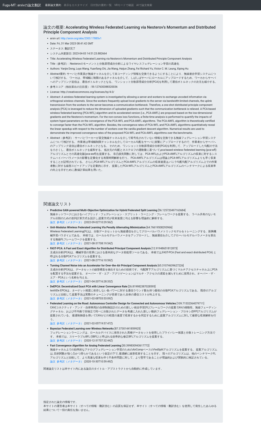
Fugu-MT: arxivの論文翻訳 (22, 5)
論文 (52, 222)
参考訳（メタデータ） (70, 222)
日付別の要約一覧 (101, 5)
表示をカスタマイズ (76, 5)
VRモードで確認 (124, 5)
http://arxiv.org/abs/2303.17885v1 (81, 38)
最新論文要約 (53, 5)
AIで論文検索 (144, 5)
